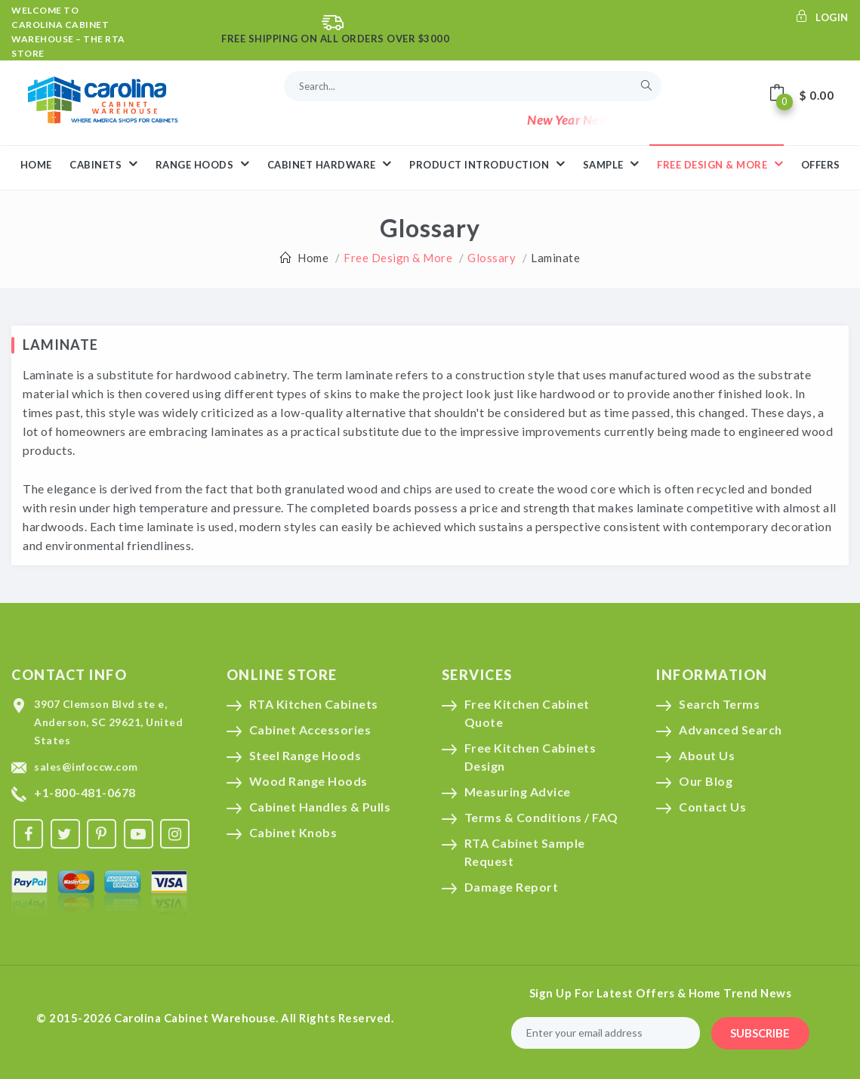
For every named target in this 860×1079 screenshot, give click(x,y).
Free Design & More (720, 164)
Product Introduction (487, 164)
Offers (820, 165)
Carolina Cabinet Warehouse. (196, 1018)
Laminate (555, 257)
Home (312, 257)
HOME (36, 165)
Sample (611, 164)
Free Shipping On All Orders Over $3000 (335, 38)
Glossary (491, 257)
